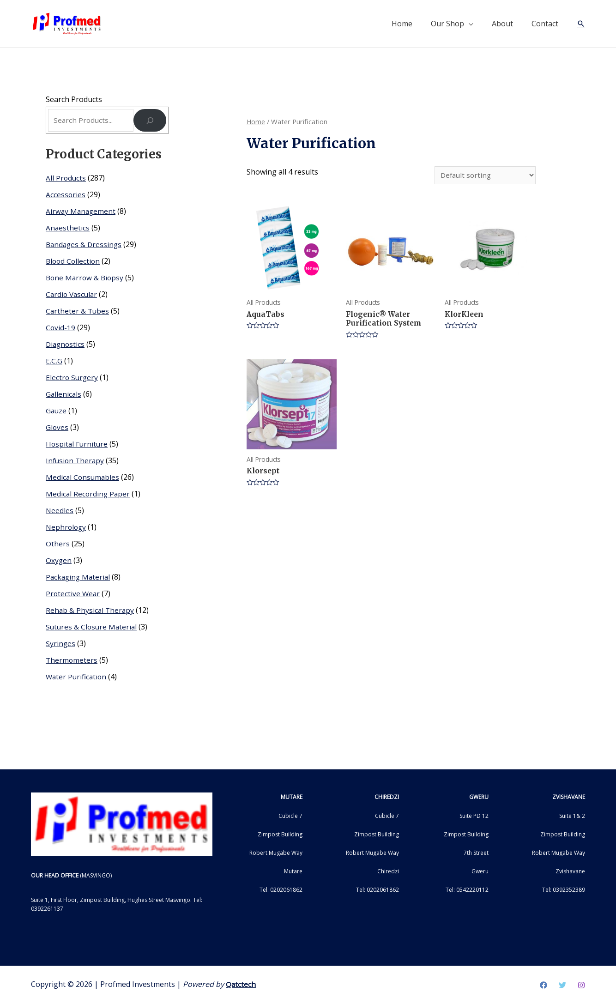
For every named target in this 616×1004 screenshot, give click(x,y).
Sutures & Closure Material (92, 628)
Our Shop (447, 23)
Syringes (61, 645)
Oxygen (59, 561)
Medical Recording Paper (89, 495)
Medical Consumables (83, 478)
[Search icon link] (581, 23)
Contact (544, 23)
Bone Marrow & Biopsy (86, 279)
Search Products (74, 99)
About (502, 23)
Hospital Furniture (77, 445)
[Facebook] (543, 986)
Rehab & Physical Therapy (91, 611)
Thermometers (72, 661)
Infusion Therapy (76, 462)
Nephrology (67, 528)
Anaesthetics (68, 229)
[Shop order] (484, 176)
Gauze (56, 412)
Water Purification (77, 678)
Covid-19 (61, 329)
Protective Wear (73, 595)
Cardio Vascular (73, 295)
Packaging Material (79, 578)
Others (58, 545)
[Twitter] (562, 986)
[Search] (149, 121)
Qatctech (241, 985)
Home (402, 23)
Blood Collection (74, 262)
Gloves (57, 428)
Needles (60, 512)
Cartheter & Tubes (78, 312)
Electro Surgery (72, 379)
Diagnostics (66, 345)
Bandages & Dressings (85, 246)
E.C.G (54, 362)
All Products (66, 179)
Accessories (66, 196)
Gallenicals (64, 395)
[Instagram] (581, 986)
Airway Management (81, 212)
